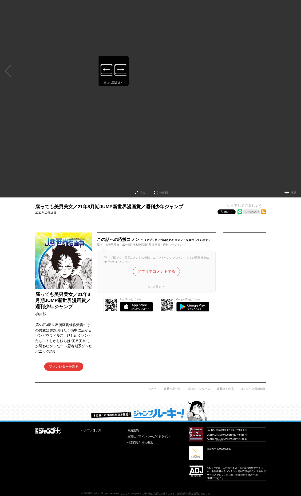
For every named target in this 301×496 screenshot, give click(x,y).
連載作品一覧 (172, 388)
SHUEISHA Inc (91, 493)
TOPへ (153, 388)
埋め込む (254, 211)
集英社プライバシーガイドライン (148, 436)
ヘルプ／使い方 (91, 430)
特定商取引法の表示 (140, 442)
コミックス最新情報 (253, 388)
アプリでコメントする (156, 271)
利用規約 (133, 430)
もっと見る (154, 286)
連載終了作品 (225, 388)
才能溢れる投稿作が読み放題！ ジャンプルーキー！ (150, 410)
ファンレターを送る (64, 366)
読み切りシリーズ (199, 388)
